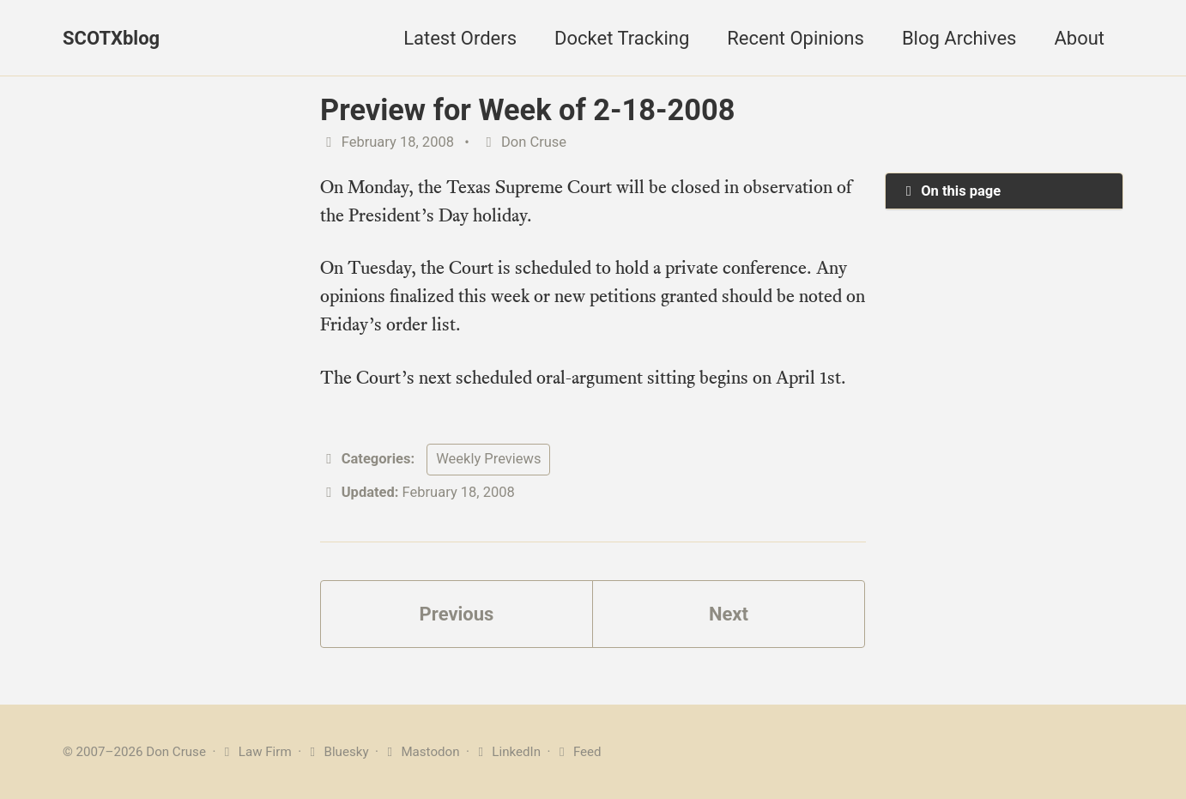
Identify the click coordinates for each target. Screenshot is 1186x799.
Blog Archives (959, 38)
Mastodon (421, 752)
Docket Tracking (621, 38)
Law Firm (255, 752)
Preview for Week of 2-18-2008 (527, 110)
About (1079, 38)
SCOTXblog (111, 38)
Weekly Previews (488, 459)
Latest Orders (460, 38)
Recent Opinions (795, 38)
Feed (577, 752)
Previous (457, 614)
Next (728, 614)
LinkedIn (507, 752)
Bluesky (337, 752)
